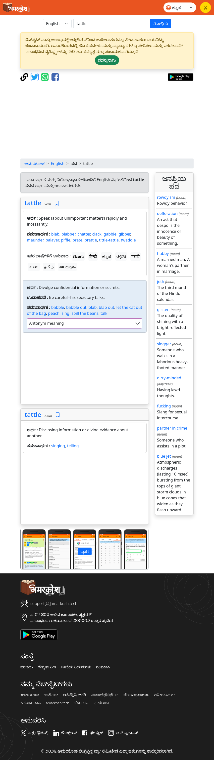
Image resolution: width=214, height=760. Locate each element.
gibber (124, 234)
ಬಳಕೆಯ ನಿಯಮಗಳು (76, 667)
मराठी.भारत (51, 695)
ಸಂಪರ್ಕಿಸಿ (103, 667)
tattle (33, 202)
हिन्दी (93, 256)
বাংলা (34, 267)
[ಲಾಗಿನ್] (205, 7)
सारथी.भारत (101, 703)
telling (73, 445)
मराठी (135, 256)
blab (55, 234)
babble (57, 307)
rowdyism (166, 197)
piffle (65, 240)
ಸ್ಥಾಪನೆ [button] (84, 551)
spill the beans (84, 313)
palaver (52, 240)
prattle (91, 240)
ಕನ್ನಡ (106, 256)
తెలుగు (78, 256)
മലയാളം (67, 267)
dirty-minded (169, 378)
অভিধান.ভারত (30, 703)
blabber (68, 234)
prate (77, 240)
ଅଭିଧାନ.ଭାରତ (164, 695)
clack (97, 234)
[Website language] (179, 7)
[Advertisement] (107, 120)
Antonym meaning (46, 323)
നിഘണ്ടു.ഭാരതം (135, 695)
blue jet (164, 456)
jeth (160, 281)
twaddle (128, 240)
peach (53, 313)
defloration (167, 213)
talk (104, 313)
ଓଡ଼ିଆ (121, 256)
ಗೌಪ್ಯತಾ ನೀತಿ (47, 667)
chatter (83, 234)
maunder (35, 240)
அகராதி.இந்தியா (104, 695)
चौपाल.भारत (81, 703)
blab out (106, 307)
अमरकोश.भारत (29, 695)
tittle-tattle (109, 240)
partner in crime (172, 428)
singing (58, 445)
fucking (164, 406)
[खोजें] (112, 23)
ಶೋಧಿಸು (161, 23)
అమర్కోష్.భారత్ (74, 695)
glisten (163, 309)
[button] (30, 549)
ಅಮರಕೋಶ (34, 163)
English (57, 163)
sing (65, 313)
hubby (163, 253)
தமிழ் (49, 267)
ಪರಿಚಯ (26, 667)
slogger (164, 344)
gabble (110, 234)
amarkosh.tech (57, 703)
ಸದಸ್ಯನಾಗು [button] (107, 60)
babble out (76, 307)
